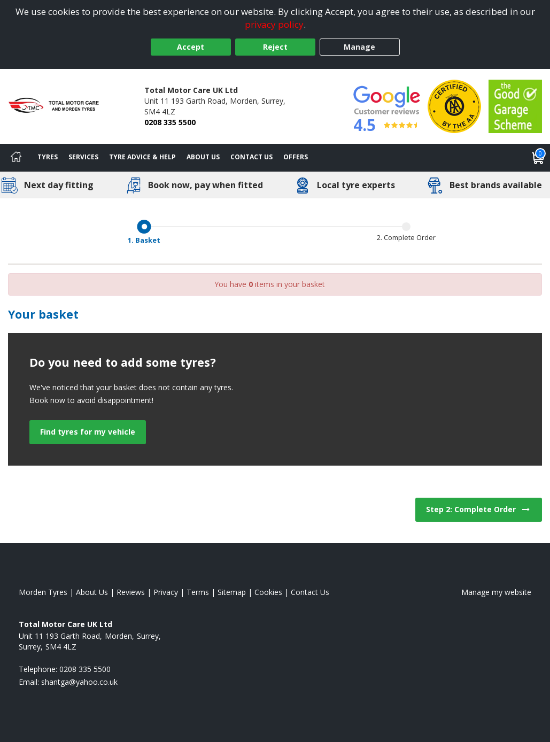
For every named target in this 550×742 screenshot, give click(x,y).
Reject (275, 47)
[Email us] (79, 682)
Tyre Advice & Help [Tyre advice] (142, 156)
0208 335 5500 (170, 122)
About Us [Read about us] (92, 592)
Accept (190, 47)
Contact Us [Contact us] (251, 156)
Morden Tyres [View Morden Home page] (43, 592)
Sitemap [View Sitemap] (232, 592)
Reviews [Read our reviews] (131, 592)
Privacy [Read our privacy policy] (165, 592)
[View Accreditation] (454, 106)
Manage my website (496, 592)
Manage (359, 47)
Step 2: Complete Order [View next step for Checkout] (478, 509)
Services (83, 156)
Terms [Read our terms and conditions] (198, 592)
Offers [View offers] (295, 156)
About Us (203, 156)
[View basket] (538, 158)
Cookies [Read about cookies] (268, 592)
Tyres (47, 156)
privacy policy (274, 24)
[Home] (16, 158)
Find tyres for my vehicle (87, 432)
